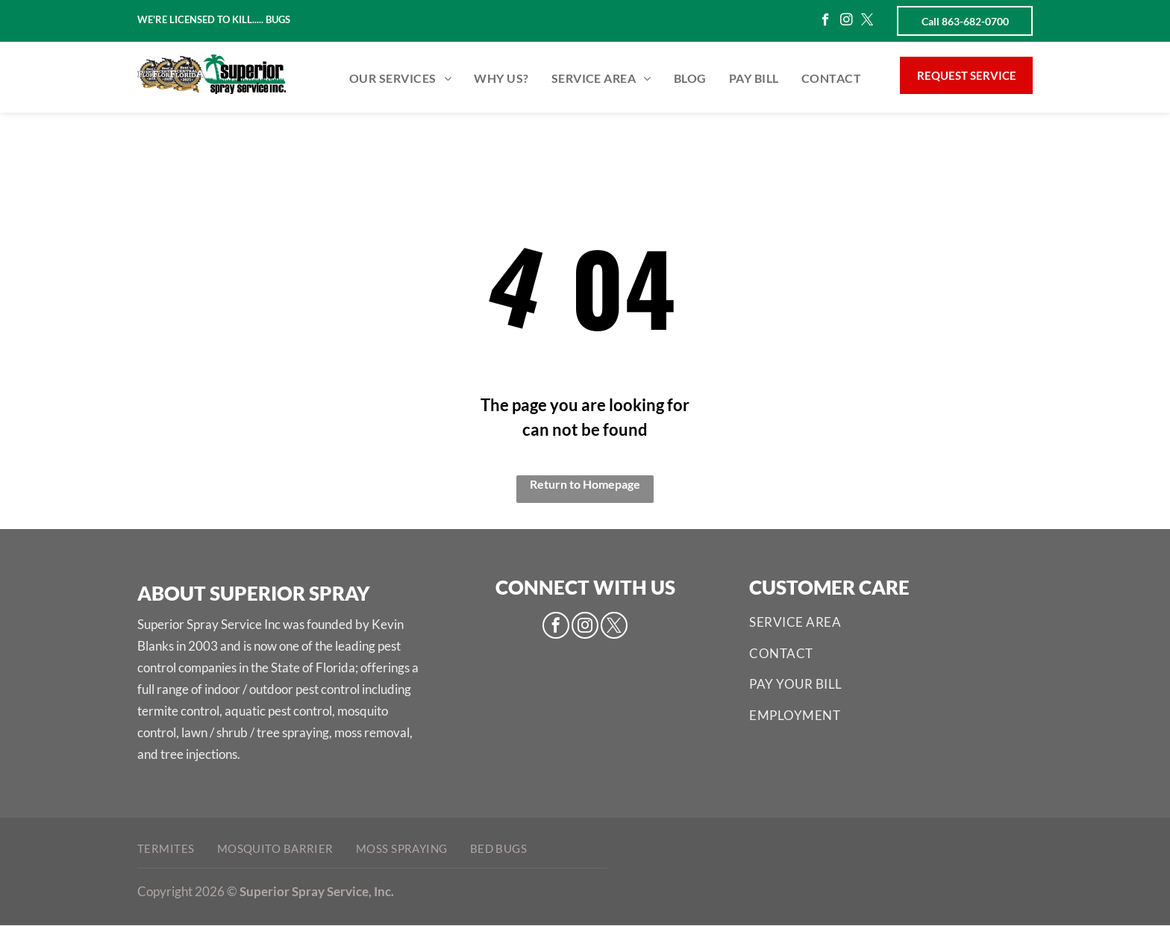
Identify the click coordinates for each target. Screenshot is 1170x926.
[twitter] (867, 21)
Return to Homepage (585, 484)
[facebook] (825, 21)
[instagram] (846, 21)
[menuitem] (400, 79)
